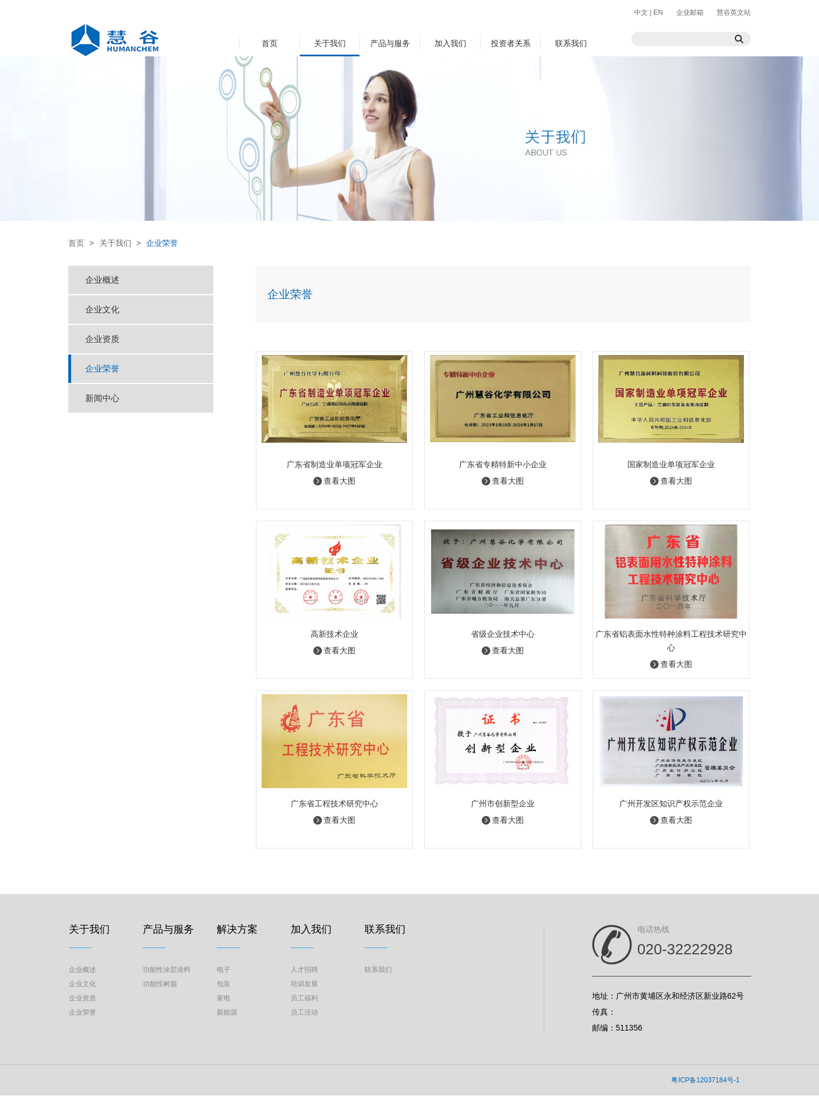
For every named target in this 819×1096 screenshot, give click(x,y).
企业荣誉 (162, 243)
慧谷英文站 (734, 13)
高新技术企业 (334, 633)
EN (657, 13)
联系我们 (571, 43)
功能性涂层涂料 (167, 970)
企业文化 (102, 309)
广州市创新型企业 (503, 803)
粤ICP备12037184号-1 (705, 1080)
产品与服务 (390, 43)
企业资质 (102, 339)
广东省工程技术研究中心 (334, 803)
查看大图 (334, 481)
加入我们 (450, 43)
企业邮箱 (690, 13)
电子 (223, 970)
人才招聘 (304, 970)
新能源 (227, 1012)
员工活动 (304, 1012)
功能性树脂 (160, 984)
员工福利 (304, 998)
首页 (270, 43)
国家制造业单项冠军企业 (671, 464)
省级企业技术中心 (503, 633)
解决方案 (237, 929)
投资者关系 (511, 43)
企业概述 (102, 280)
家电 (223, 998)
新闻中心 (102, 398)
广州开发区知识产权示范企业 (671, 803)
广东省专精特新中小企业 (503, 464)
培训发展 (304, 984)
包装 (223, 984)
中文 (642, 13)
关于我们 (330, 43)
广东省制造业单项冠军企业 (334, 464)
